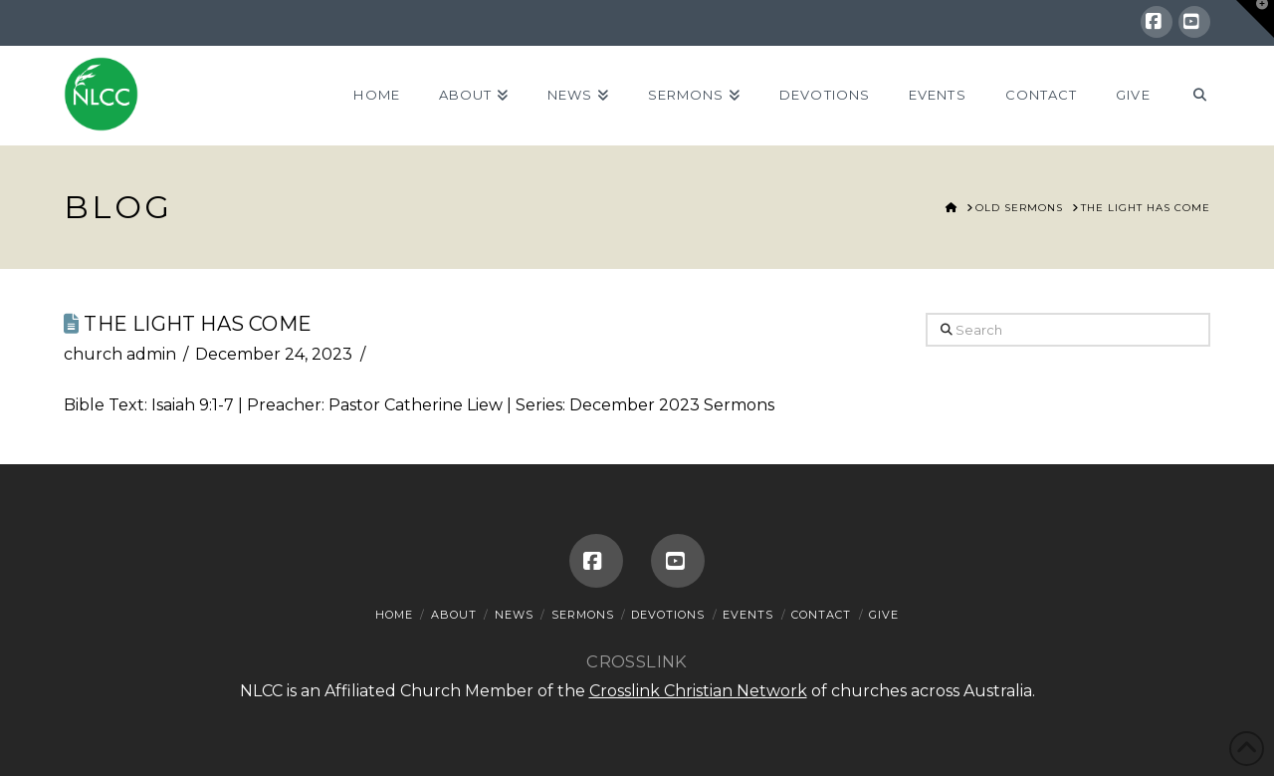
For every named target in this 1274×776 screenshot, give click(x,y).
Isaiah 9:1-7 (192, 404)
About (454, 615)
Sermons (582, 615)
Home (394, 615)
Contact (821, 615)
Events (748, 615)
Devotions (668, 615)
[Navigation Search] (1189, 95)
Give (884, 615)
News (514, 615)
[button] (1255, 19)
